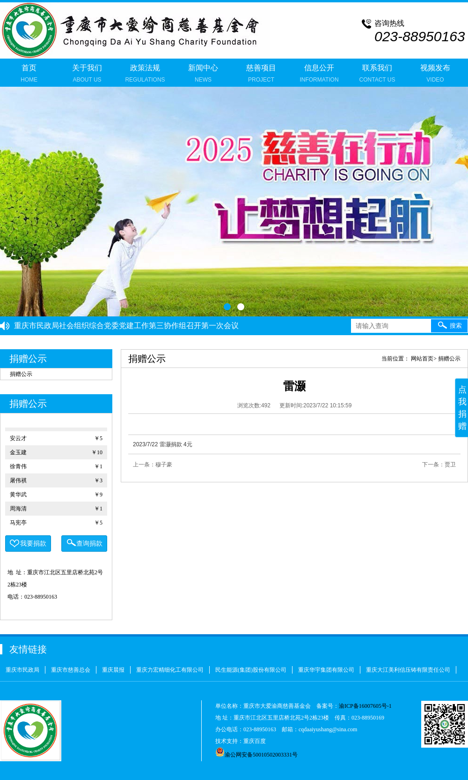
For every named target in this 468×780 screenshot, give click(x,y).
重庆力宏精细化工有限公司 (170, 670)
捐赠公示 (21, 374)
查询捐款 (84, 542)
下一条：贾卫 (439, 464)
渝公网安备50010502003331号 (256, 754)
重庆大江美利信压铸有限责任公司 (408, 670)
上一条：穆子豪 (152, 464)
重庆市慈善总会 (70, 670)
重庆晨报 (113, 670)
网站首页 (422, 358)
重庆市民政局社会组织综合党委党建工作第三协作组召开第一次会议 (126, 326)
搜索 (449, 325)
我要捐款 (28, 544)
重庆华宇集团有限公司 (326, 670)
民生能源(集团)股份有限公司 (250, 670)
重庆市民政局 (22, 670)
